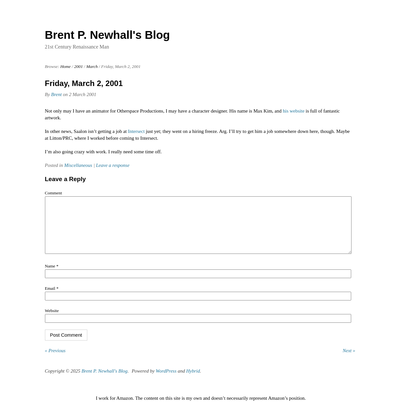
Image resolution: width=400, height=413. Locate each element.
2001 (78, 66)
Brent (56, 94)
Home (65, 66)
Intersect (136, 131)
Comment (53, 192)
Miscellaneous (78, 165)
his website (294, 111)
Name (52, 275)
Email (52, 298)
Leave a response (113, 165)
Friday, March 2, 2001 (84, 83)
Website (52, 320)
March (92, 66)
